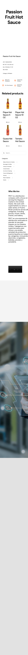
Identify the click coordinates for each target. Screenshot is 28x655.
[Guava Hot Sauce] (8, 107)
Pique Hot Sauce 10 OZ (19, 92)
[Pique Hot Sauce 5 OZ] (8, 81)
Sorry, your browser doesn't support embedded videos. (15, 246)
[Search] (4, 130)
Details (8, 99)
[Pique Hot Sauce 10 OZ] (20, 81)
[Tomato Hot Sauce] (20, 107)
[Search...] (14, 130)
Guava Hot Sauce (7, 117)
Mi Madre (10, 50)
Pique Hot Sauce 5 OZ (7, 92)
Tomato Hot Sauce (20, 117)
